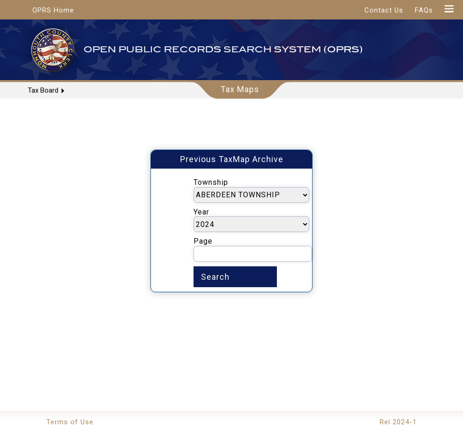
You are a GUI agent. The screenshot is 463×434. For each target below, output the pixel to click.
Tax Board (43, 90)
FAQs (424, 10)
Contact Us (383, 10)
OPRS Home (53, 10)
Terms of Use (70, 422)
